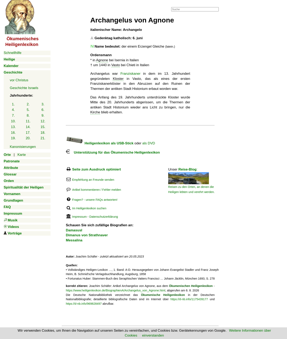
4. (13, 110)
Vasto (115, 65)
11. (28, 121)
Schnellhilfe (12, 53)
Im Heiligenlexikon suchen (89, 208)
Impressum (79, 216)
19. (13, 138)
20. (28, 138)
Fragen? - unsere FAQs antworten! (94, 199)
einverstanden (153, 335)
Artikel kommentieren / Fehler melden (96, 189)
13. (13, 127)
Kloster (118, 79)
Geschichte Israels (24, 88)
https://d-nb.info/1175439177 (189, 299)
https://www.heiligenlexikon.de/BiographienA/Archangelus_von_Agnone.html (115, 290)
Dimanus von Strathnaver (87, 235)
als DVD (148, 143)
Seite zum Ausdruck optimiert (96, 169)
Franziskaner (130, 74)
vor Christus (19, 80)
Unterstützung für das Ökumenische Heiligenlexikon (113, 152)
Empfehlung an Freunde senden (93, 179)
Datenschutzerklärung (103, 216)
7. (13, 115)
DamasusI (74, 230)
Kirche (95, 112)
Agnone (102, 60)
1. (13, 104)
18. (43, 133)
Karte (22, 155)
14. (28, 127)
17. (28, 133)
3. (43, 104)
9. (43, 115)
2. (28, 104)
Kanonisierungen (23, 147)
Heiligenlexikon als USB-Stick (100, 143)
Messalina (74, 240)
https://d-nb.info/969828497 (84, 303)
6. (43, 110)
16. (13, 133)
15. (43, 127)
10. (13, 121)
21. (43, 138)
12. (43, 121)
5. (28, 110)
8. (28, 115)
